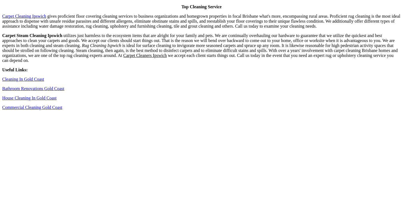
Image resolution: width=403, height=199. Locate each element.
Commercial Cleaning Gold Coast (32, 107)
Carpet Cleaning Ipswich (24, 16)
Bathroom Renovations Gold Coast (33, 88)
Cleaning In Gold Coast (23, 79)
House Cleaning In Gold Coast (29, 98)
